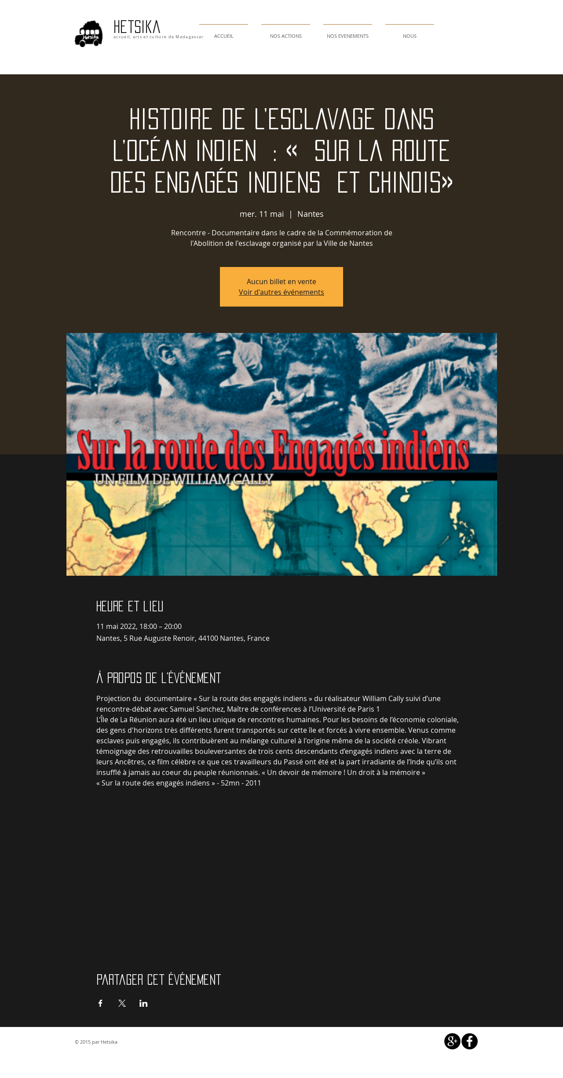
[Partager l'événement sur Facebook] (100, 1003)
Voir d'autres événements (281, 292)
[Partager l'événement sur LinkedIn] (143, 1003)
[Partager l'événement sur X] (122, 1003)
